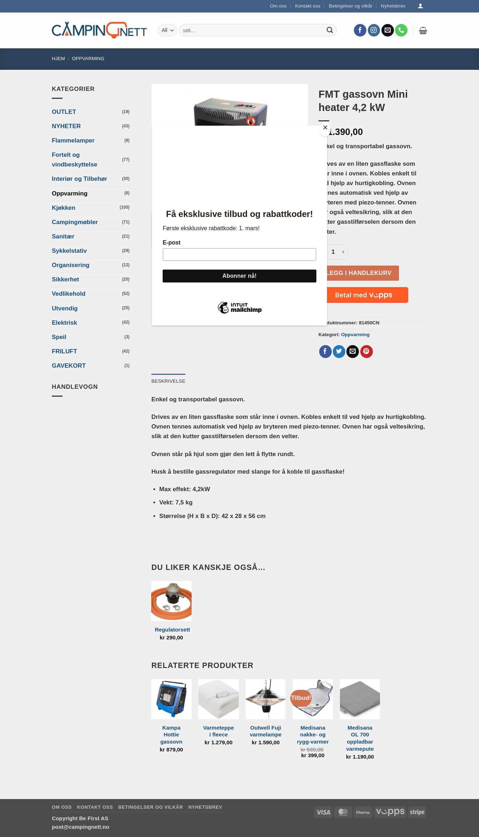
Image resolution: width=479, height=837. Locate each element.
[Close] (325, 129)
